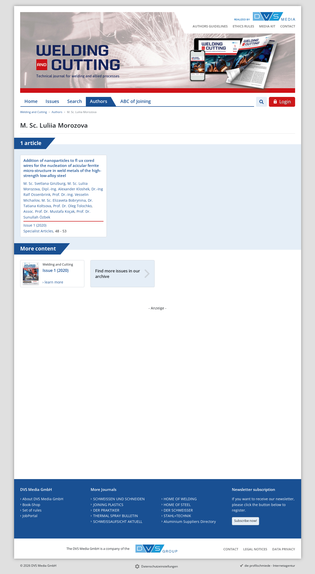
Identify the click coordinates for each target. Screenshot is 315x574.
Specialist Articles (38, 231)
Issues (52, 101)
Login (282, 101)
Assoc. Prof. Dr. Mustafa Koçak (49, 211)
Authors (98, 101)
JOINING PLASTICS (108, 504)
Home (31, 101)
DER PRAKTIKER (106, 510)
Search (74, 101)
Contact (287, 26)
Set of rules (32, 510)
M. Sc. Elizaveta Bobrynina (64, 200)
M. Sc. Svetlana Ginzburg (44, 183)
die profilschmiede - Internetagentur (269, 565)
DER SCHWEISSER (178, 510)
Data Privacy (283, 549)
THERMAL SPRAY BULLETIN (115, 515)
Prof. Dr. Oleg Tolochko (72, 205)
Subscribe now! (245, 520)
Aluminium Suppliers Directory (190, 521)
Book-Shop (31, 504)
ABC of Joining (135, 101)
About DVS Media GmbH (42, 498)
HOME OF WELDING (180, 498)
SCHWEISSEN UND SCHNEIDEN (119, 498)
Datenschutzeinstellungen (159, 566)
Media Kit (267, 26)
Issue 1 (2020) (34, 225)
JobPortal (30, 515)
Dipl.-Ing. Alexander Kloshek (65, 189)
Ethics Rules (243, 26)
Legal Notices (255, 549)
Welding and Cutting (33, 112)
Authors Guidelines (210, 26)
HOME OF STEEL (177, 504)
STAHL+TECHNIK (177, 515)
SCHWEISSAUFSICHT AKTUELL (117, 521)
